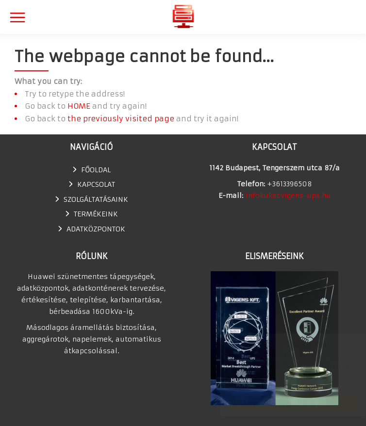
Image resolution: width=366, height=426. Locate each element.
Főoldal (96, 169)
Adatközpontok (96, 229)
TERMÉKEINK (96, 214)
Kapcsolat (96, 184)
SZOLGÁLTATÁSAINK (96, 199)
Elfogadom (283, 403)
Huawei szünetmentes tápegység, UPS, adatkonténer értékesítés (183, 16)
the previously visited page (120, 118)
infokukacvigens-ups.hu (288, 195)
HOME (78, 106)
